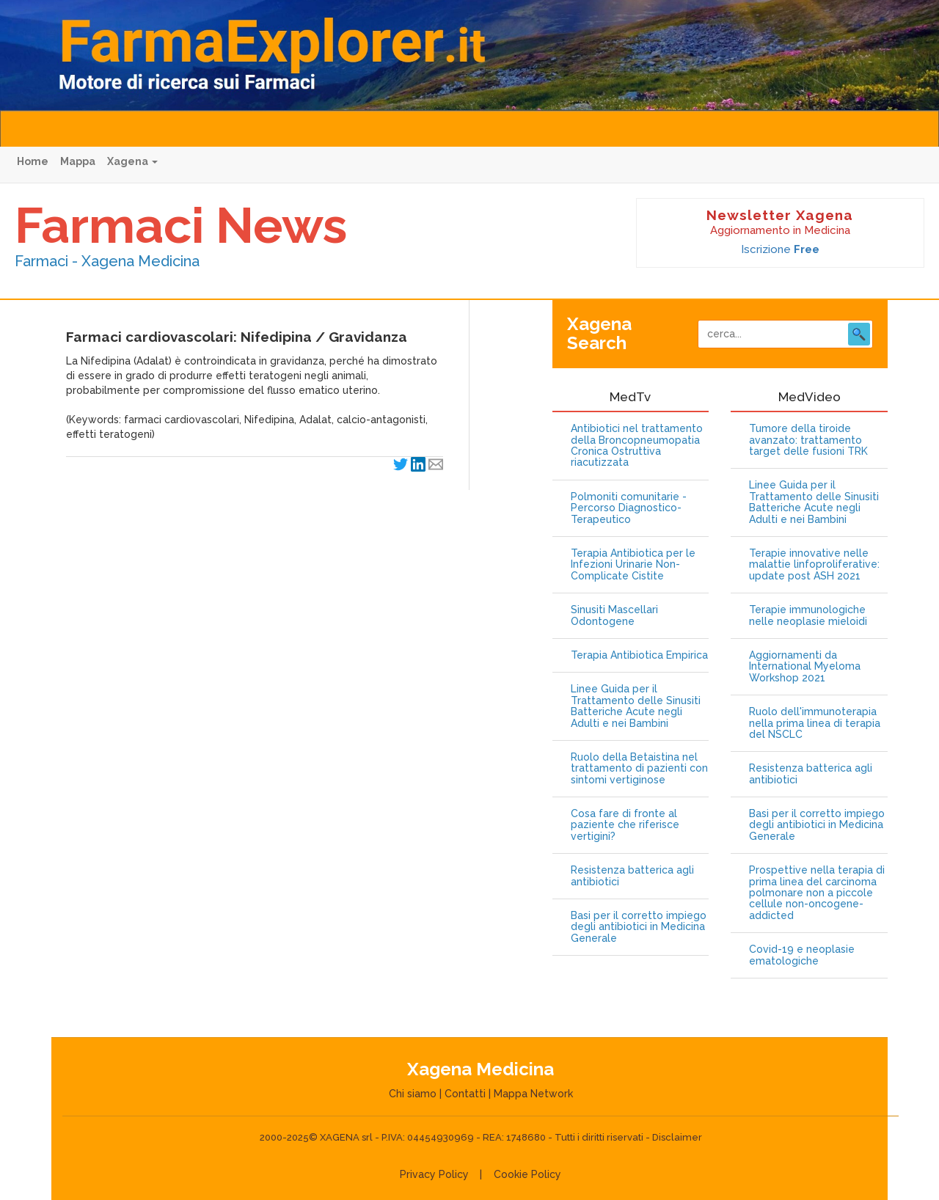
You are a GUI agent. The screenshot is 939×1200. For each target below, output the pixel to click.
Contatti (465, 1094)
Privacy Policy (434, 1174)
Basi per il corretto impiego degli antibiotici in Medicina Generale (638, 927)
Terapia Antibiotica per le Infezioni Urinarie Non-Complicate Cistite (633, 565)
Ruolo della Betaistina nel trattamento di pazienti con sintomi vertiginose (639, 769)
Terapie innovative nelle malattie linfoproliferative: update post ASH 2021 (814, 565)
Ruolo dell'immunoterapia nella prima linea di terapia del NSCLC (814, 723)
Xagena (132, 161)
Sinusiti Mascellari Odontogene (614, 615)
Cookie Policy (527, 1174)
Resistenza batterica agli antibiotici (632, 876)
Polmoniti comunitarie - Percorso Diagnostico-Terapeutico (629, 508)
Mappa (77, 161)
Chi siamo (412, 1094)
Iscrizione (780, 249)
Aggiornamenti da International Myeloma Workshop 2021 (805, 667)
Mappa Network (533, 1094)
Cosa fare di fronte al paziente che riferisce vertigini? (625, 825)
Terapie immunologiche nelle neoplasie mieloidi (808, 615)
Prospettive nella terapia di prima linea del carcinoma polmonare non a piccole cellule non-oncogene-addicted (817, 893)
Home (32, 161)
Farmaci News (181, 225)
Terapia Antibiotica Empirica (639, 655)
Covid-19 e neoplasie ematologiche (802, 955)
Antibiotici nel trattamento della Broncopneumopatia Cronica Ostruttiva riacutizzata (637, 445)
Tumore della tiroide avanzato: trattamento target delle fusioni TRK (808, 440)
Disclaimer (677, 1137)
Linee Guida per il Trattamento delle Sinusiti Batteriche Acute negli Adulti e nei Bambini (636, 706)
